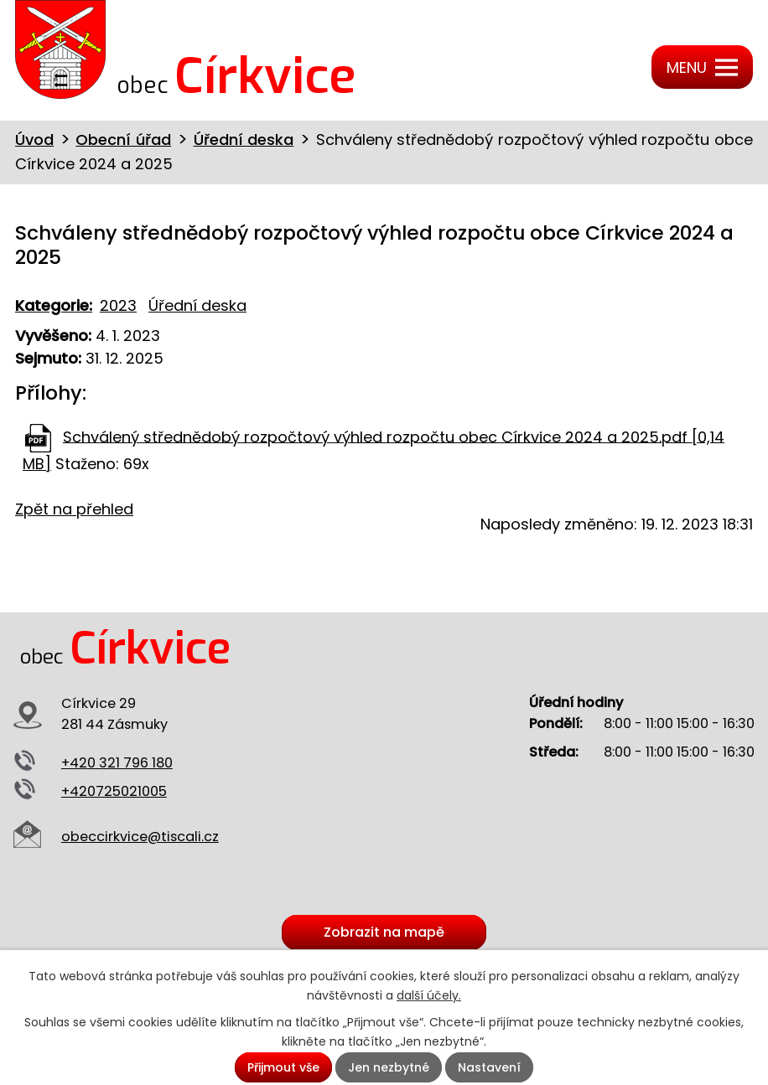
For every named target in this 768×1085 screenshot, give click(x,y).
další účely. (429, 995)
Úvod (34, 139)
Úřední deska (244, 139)
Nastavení (489, 1067)
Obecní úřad (123, 139)
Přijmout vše (283, 1067)
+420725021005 (114, 791)
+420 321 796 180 (117, 762)
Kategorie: (53, 305)
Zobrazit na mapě (384, 933)
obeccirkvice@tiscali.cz (140, 836)
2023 (118, 305)
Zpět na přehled (74, 509)
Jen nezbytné (388, 1067)
